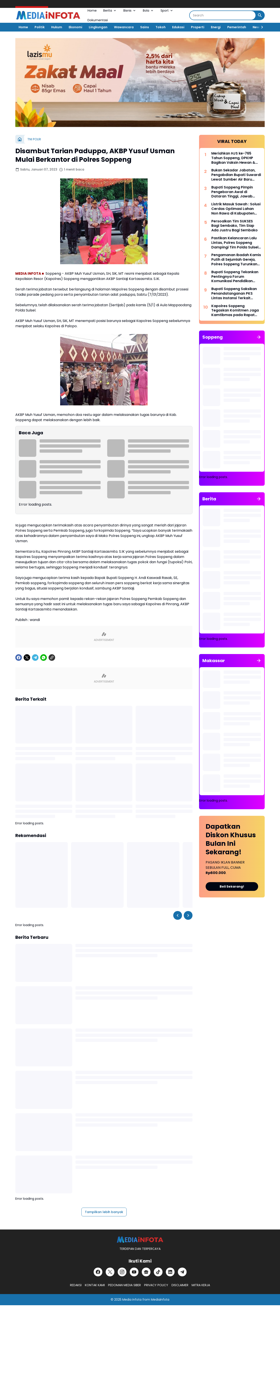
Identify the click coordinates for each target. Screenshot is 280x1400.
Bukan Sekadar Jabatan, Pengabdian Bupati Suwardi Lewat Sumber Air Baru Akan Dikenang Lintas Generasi (236, 175)
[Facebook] (18, 657)
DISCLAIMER (180, 1285)
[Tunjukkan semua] (258, 337)
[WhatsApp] (43, 657)
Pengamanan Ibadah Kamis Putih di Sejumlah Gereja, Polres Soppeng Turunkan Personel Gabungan (236, 259)
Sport (167, 10)
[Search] (223, 15)
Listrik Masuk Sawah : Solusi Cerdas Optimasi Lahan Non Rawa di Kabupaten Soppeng (236, 209)
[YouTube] (134, 1272)
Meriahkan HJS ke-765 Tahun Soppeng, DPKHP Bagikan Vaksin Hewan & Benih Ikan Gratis (233, 158)
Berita (110, 10)
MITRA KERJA (201, 1285)
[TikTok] (158, 1272)
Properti (197, 27)
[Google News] (146, 1272)
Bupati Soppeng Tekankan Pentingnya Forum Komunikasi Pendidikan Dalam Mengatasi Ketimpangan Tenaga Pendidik (234, 276)
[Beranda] (19, 139)
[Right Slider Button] (260, 27)
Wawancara (124, 27)
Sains (144, 27)
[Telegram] (35, 657)
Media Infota (132, 1299)
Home (92, 10)
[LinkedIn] (170, 1272)
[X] (27, 657)
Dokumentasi (98, 20)
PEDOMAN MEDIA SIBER (124, 1285)
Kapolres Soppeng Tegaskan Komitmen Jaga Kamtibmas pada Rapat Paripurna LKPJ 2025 (235, 310)
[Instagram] (122, 1272)
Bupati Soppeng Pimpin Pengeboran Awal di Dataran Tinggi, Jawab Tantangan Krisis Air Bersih (235, 192)
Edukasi (178, 27)
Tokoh (161, 27)
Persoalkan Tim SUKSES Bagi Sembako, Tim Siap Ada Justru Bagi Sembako (234, 226)
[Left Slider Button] (177, 915)
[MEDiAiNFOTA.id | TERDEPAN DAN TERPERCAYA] (140, 1239)
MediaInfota (160, 1299)
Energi (216, 27)
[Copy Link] (52, 657)
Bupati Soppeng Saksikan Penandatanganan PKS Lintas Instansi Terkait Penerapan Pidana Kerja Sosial (234, 293)
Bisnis (129, 10)
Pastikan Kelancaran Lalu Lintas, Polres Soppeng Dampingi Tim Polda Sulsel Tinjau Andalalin (234, 243)
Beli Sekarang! (232, 886)
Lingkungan (98, 27)
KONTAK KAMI (95, 1285)
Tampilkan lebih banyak (104, 1212)
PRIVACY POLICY (156, 1285)
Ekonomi (75, 27)
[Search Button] (260, 15)
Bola (148, 10)
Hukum (56, 27)
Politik (40, 27)
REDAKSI (76, 1285)
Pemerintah (236, 27)
